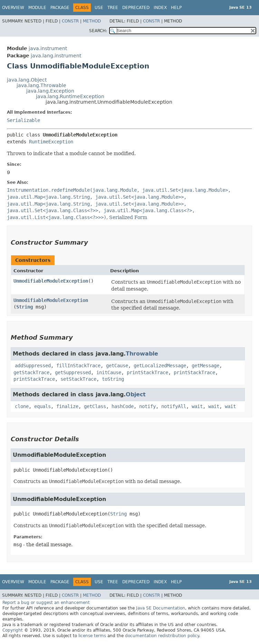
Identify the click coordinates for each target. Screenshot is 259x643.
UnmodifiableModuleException (50, 281)
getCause (117, 365)
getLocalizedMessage (160, 365)
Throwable (142, 353)
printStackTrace (147, 372)
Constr (70, 21)
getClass (95, 406)
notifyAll (173, 406)
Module (37, 7)
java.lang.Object (27, 80)
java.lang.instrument (56, 55)
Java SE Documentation (160, 608)
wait (197, 406)
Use (99, 7)
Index (160, 7)
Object (136, 394)
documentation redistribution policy (162, 635)
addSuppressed (33, 365)
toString (113, 379)
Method (92, 21)
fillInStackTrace (78, 365)
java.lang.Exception (50, 91)
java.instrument (48, 48)
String (24, 307)
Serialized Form (128, 217)
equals (42, 406)
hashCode (123, 406)
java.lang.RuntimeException (70, 96)
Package (59, 7)
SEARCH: (98, 30)
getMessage (205, 365)
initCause (108, 372)
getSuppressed (73, 372)
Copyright (12, 630)
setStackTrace (78, 379)
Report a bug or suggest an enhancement (46, 602)
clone (22, 406)
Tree (112, 7)
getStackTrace (31, 372)
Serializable (23, 120)
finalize (67, 406)
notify (147, 406)
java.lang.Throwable (41, 85)
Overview (13, 7)
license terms (92, 635)
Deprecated (136, 7)
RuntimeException (51, 141)
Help (176, 7)
